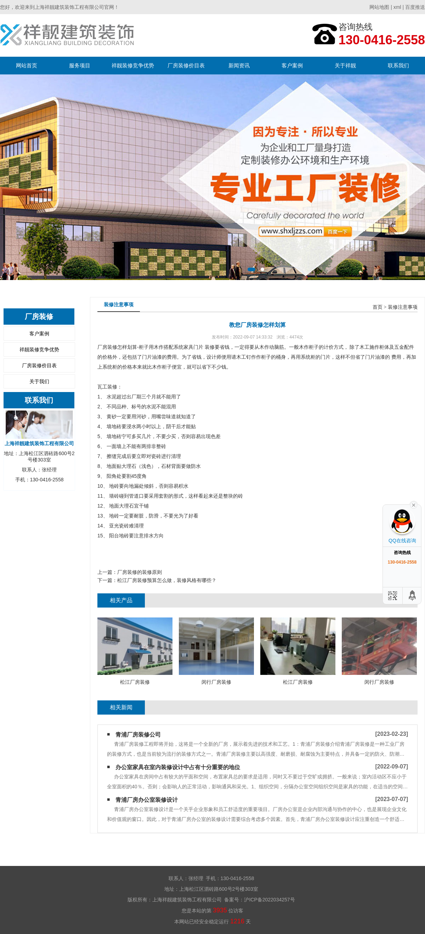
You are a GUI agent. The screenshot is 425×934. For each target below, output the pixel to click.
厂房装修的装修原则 (139, 572)
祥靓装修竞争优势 (133, 65)
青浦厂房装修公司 (138, 735)
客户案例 (292, 65)
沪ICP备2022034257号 (269, 899)
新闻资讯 (239, 65)
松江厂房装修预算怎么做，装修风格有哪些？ (166, 580)
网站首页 (26, 65)
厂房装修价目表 (186, 65)
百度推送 (415, 7)
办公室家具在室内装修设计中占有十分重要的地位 (177, 767)
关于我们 (39, 381)
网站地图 (379, 7)
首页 (377, 307)
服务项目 (79, 65)
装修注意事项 (403, 307)
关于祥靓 (345, 65)
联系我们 (398, 65)
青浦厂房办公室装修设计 (146, 800)
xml (397, 7)
